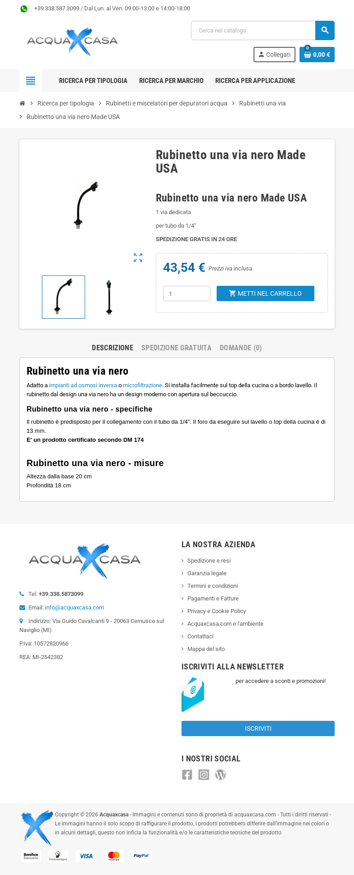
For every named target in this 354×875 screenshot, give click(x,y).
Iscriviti (258, 728)
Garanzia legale (207, 573)
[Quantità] (186, 293)
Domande (241, 348)
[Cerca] (262, 30)
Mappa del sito (206, 649)
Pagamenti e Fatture (213, 598)
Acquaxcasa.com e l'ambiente (225, 623)
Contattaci (200, 636)
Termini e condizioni (212, 585)
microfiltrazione (142, 385)
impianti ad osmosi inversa (83, 385)
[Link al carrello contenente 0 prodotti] (317, 54)
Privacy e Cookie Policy (216, 611)
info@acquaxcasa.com (74, 607)
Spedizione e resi (209, 560)
